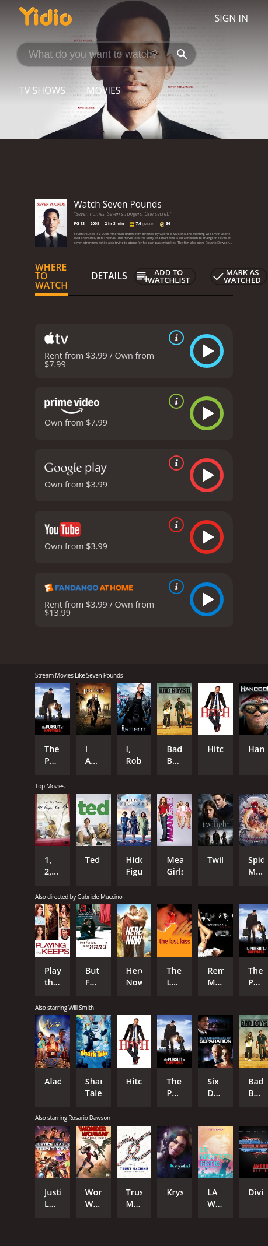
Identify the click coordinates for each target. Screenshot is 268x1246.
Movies (103, 90)
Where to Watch (51, 276)
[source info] (174, 337)
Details (109, 275)
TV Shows (42, 90)
